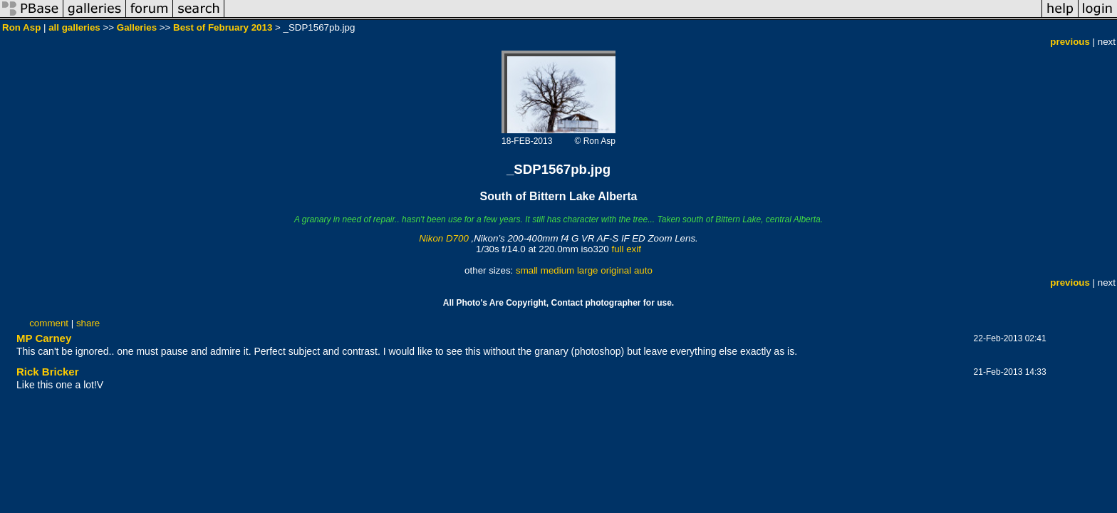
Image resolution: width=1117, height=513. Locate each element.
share (88, 323)
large (587, 270)
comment (48, 323)
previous (1070, 41)
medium (557, 270)
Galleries (137, 27)
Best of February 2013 (222, 27)
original (616, 270)
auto (643, 270)
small (527, 270)
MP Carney (43, 338)
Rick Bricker (47, 372)
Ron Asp (21, 27)
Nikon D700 (444, 238)
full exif (625, 249)
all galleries (74, 27)
